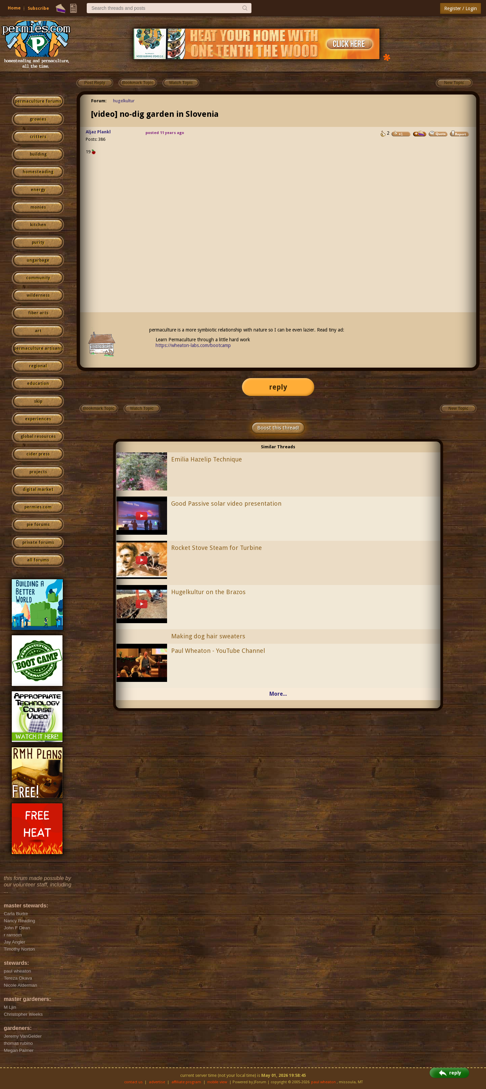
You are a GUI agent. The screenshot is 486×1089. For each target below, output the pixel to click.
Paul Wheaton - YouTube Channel (218, 650)
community (38, 277)
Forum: (99, 100)
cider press (38, 454)
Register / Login (460, 8)
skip (38, 401)
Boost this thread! (278, 428)
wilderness (38, 295)
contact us (133, 1082)
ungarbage (38, 260)
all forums (38, 560)
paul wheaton (323, 1082)
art (38, 330)
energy (38, 189)
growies (38, 119)
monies (38, 207)
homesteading (38, 171)
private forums (38, 542)
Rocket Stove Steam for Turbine (216, 547)
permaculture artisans (38, 348)
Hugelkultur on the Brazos (208, 591)
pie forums (38, 524)
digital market (38, 489)
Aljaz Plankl (98, 131)
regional (38, 366)
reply (278, 387)
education (38, 383)
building (38, 154)
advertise (157, 1082)
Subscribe (38, 8)
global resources (38, 436)
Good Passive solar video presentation (226, 503)
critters (38, 136)
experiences (38, 419)
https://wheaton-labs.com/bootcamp (193, 345)
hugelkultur (124, 100)
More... (278, 694)
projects (38, 472)
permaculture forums (38, 101)
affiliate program (186, 1082)
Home (14, 7)
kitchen (38, 224)
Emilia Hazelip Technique (206, 459)
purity (38, 242)
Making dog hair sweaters (208, 636)
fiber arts (38, 313)
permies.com (38, 507)
